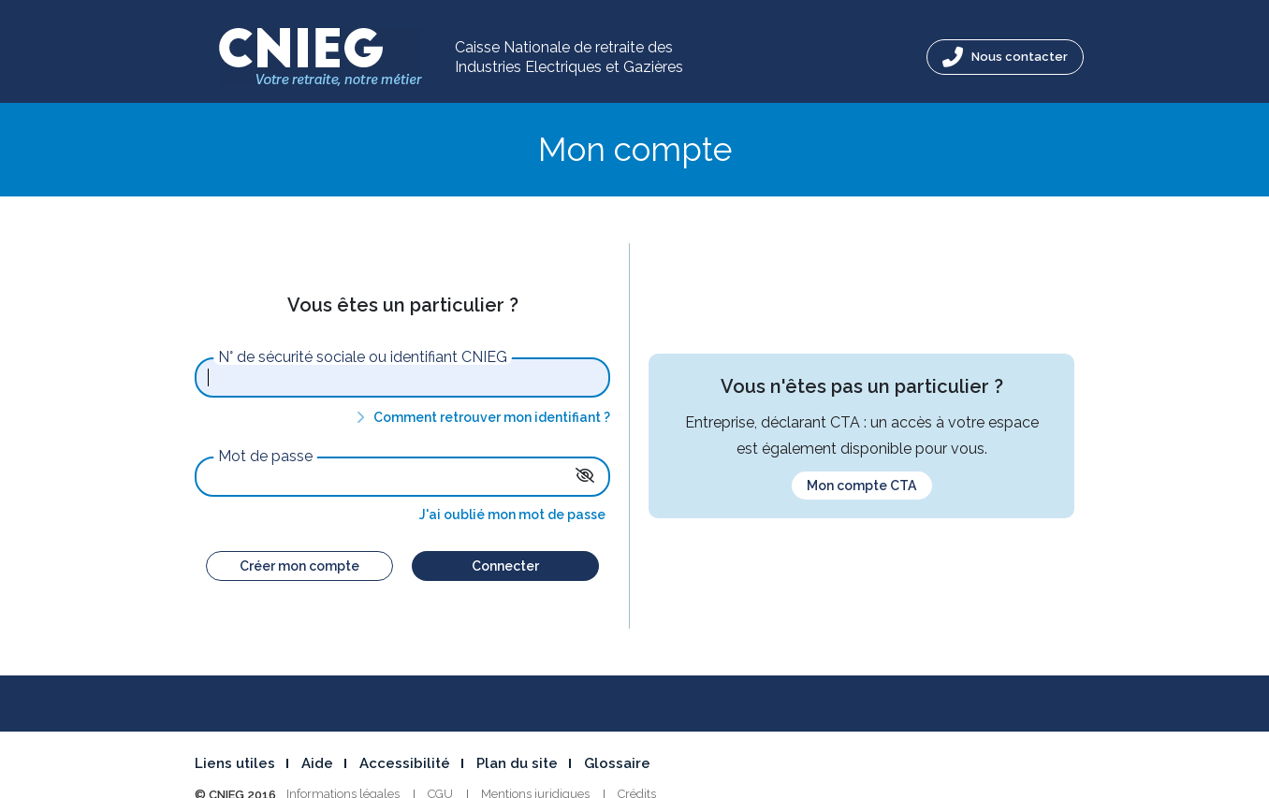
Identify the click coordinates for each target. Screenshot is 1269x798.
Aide (317, 763)
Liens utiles (235, 763)
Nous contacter (1005, 57)
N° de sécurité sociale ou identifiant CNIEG (362, 357)
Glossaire (617, 763)
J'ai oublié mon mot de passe (512, 514)
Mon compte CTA (861, 485)
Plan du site (517, 763)
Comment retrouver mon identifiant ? (480, 417)
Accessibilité (404, 763)
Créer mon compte (299, 566)
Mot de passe (265, 456)
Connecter (505, 566)
